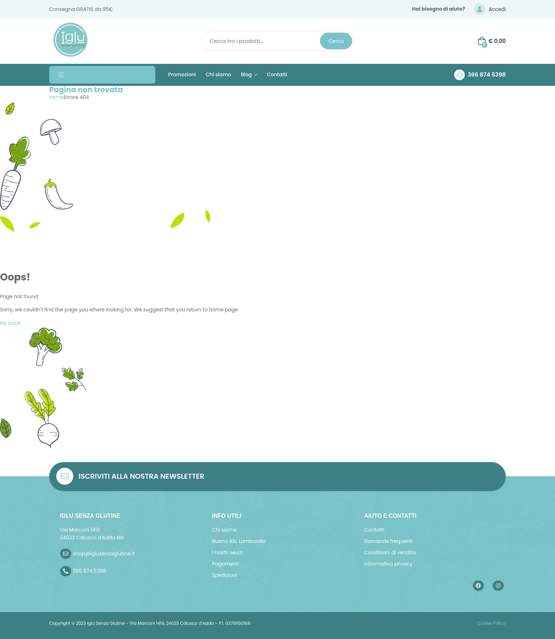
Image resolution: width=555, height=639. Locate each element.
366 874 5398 (487, 75)
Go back (10, 323)
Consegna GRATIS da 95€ (81, 9)
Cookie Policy (490, 623)
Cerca (336, 41)
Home (56, 97)
